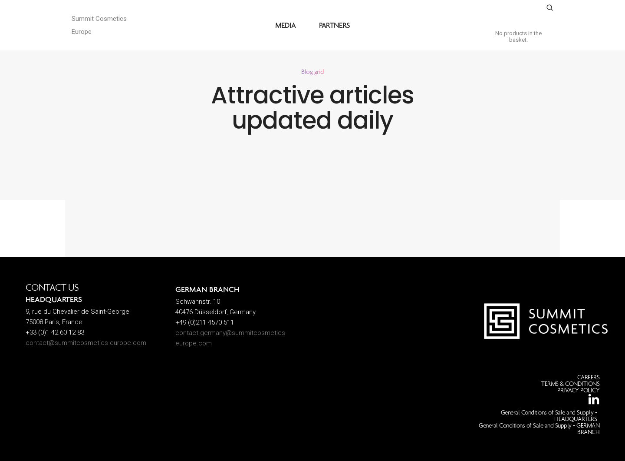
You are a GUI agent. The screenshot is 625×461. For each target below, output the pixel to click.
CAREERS (588, 377)
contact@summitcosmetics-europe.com (86, 343)
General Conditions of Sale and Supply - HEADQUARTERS (549, 415)
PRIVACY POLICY (578, 390)
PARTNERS (334, 25)
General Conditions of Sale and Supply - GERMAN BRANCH (539, 428)
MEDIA (285, 25)
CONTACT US (52, 287)
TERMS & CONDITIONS (570, 384)
